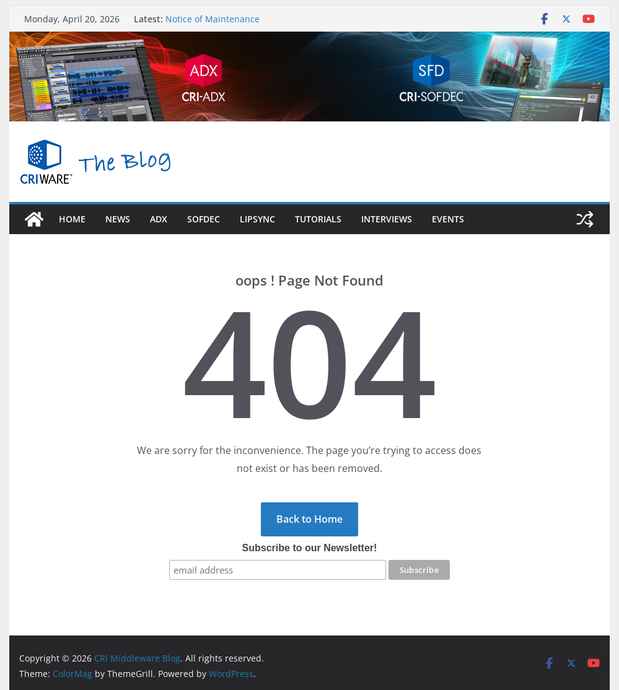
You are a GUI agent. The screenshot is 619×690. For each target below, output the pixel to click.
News (117, 219)
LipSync (257, 219)
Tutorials (318, 219)
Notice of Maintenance (212, 19)
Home (72, 219)
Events (448, 219)
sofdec (203, 219)
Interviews (386, 219)
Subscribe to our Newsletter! (309, 548)
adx (158, 219)
